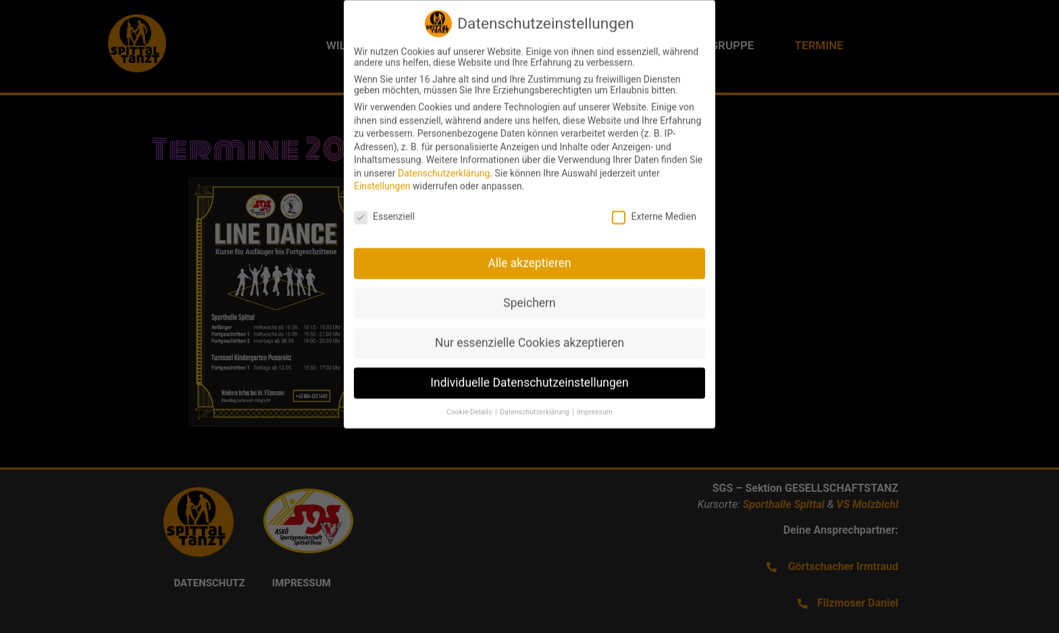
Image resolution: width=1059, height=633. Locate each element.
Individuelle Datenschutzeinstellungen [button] (529, 373)
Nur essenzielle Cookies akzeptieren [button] (529, 333)
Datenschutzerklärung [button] (535, 403)
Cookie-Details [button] (470, 403)
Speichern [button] (529, 294)
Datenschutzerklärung (444, 164)
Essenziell (384, 207)
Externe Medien (654, 207)
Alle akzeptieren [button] (529, 254)
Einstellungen (382, 177)
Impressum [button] (595, 403)
